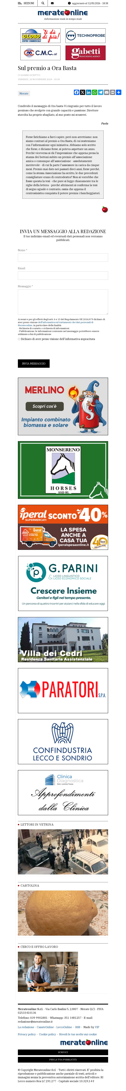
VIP (97, 1027)
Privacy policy (27, 1034)
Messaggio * (25, 286)
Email (21, 268)
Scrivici (63, 1052)
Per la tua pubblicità (63, 1059)
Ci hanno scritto (29, 75)
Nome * (22, 250)
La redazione (26, 1027)
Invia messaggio (33, 363)
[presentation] (43, 350)
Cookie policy (47, 1034)
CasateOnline (45, 1027)
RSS (77, 1027)
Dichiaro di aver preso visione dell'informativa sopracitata (58, 339)
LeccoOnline (64, 1027)
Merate (24, 93)
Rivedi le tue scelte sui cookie (78, 1034)
